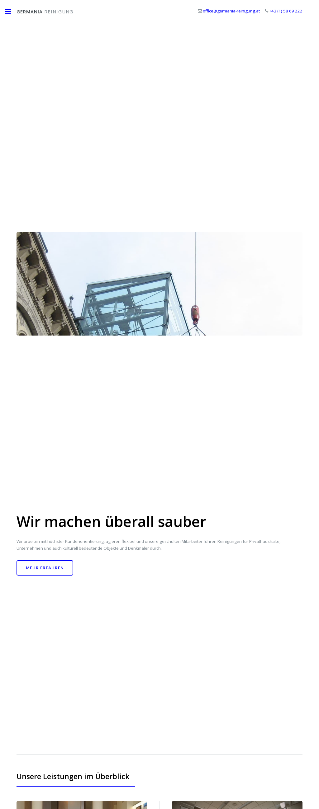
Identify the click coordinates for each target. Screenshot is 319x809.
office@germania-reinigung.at (231, 11)
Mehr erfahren (45, 568)
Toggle (11, 11)
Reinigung (45, 11)
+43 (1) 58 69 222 (285, 11)
